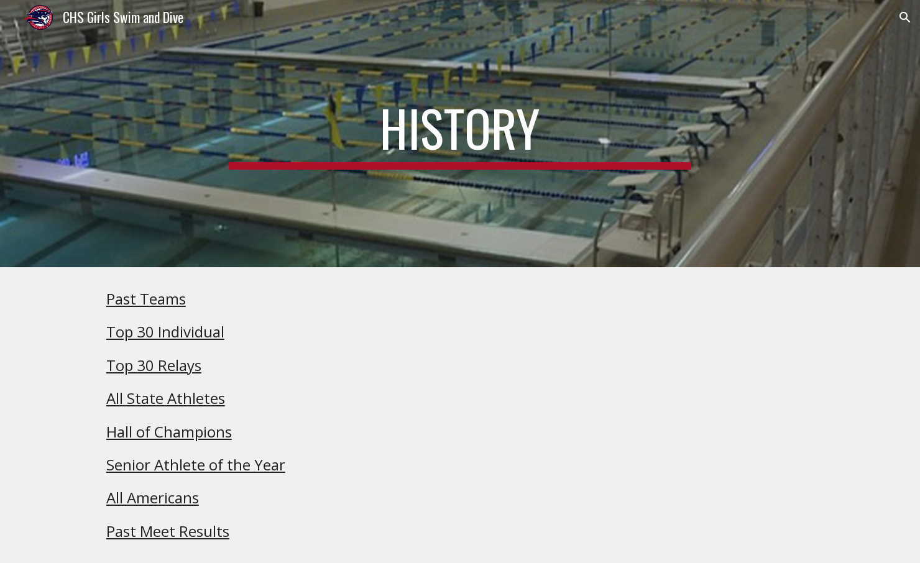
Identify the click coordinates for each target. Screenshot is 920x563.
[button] (905, 17)
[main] (460, 134)
